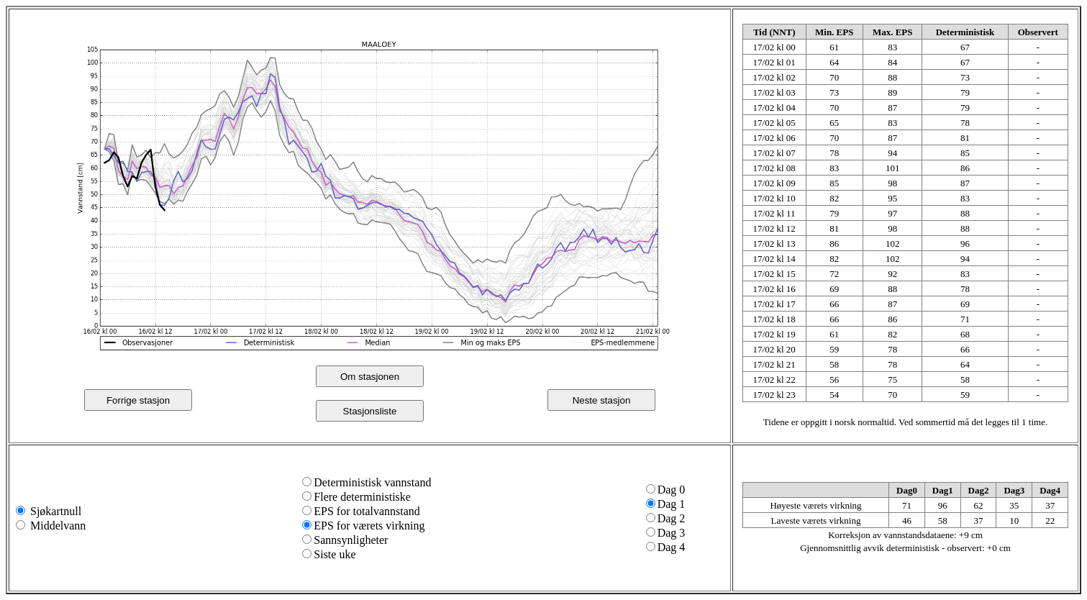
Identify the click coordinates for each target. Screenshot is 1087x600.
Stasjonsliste (370, 411)
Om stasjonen (369, 376)
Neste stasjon (602, 400)
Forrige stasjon (138, 400)
